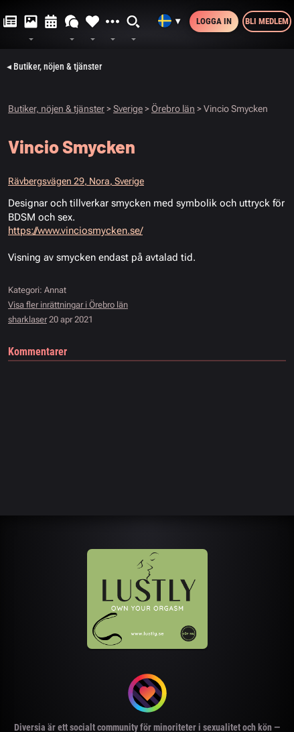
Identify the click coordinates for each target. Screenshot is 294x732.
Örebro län (173, 108)
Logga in (214, 21)
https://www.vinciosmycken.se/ (75, 231)
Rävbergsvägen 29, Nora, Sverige (76, 181)
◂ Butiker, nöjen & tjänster (54, 66)
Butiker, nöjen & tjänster (56, 108)
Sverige (128, 108)
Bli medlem (267, 21)
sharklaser (27, 319)
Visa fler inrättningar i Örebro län (68, 305)
